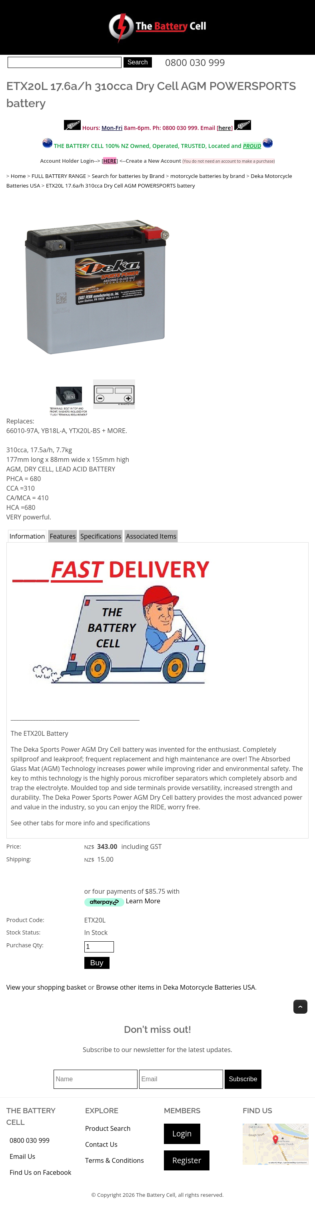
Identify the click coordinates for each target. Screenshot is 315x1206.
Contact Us (101, 1144)
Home (18, 176)
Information (27, 536)
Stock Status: (23, 932)
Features (63, 536)
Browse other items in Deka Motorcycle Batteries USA (175, 987)
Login (182, 1133)
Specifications (100, 536)
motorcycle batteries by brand (207, 176)
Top (300, 1007)
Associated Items (151, 536)
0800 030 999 (195, 62)
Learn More (143, 901)
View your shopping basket (46, 987)
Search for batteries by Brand (128, 176)
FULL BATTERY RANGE (59, 176)
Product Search (108, 1128)
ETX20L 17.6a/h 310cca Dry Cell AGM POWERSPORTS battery (120, 185)
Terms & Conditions (114, 1160)
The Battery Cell (155, 1194)
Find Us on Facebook (40, 1172)
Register (186, 1160)
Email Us (22, 1156)
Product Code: (25, 920)
